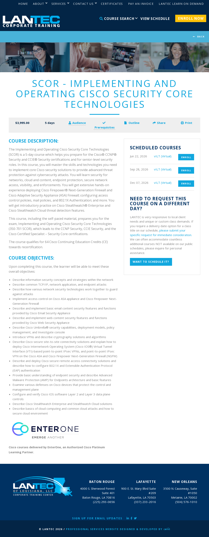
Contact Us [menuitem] (83, 4)
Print (186, 123)
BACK (201, 36)
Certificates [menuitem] (112, 4)
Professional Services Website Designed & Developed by (118, 529)
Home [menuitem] (23, 4)
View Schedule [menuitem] (155, 18)
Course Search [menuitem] (117, 18)
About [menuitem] (38, 4)
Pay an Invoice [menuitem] (141, 4)
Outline (131, 123)
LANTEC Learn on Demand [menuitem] (181, 4)
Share (159, 123)
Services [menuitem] (58, 4)
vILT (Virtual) (162, 156)
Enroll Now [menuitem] (191, 18)
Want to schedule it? (151, 262)
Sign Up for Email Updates (97, 518)
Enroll (186, 157)
